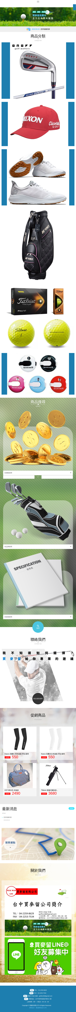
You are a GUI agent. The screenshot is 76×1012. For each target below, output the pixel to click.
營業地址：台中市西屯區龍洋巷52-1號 (40, 999)
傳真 (31, 993)
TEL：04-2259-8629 (41, 990)
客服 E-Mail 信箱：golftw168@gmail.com (40, 996)
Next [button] (75, 759)
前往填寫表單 (38, 698)
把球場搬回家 (39, 819)
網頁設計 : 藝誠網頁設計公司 (38, 1007)
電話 (32, 990)
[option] (38, 16)
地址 (26, 999)
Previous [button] (1, 759)
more (71, 808)
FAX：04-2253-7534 (40, 993)
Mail (25, 996)
